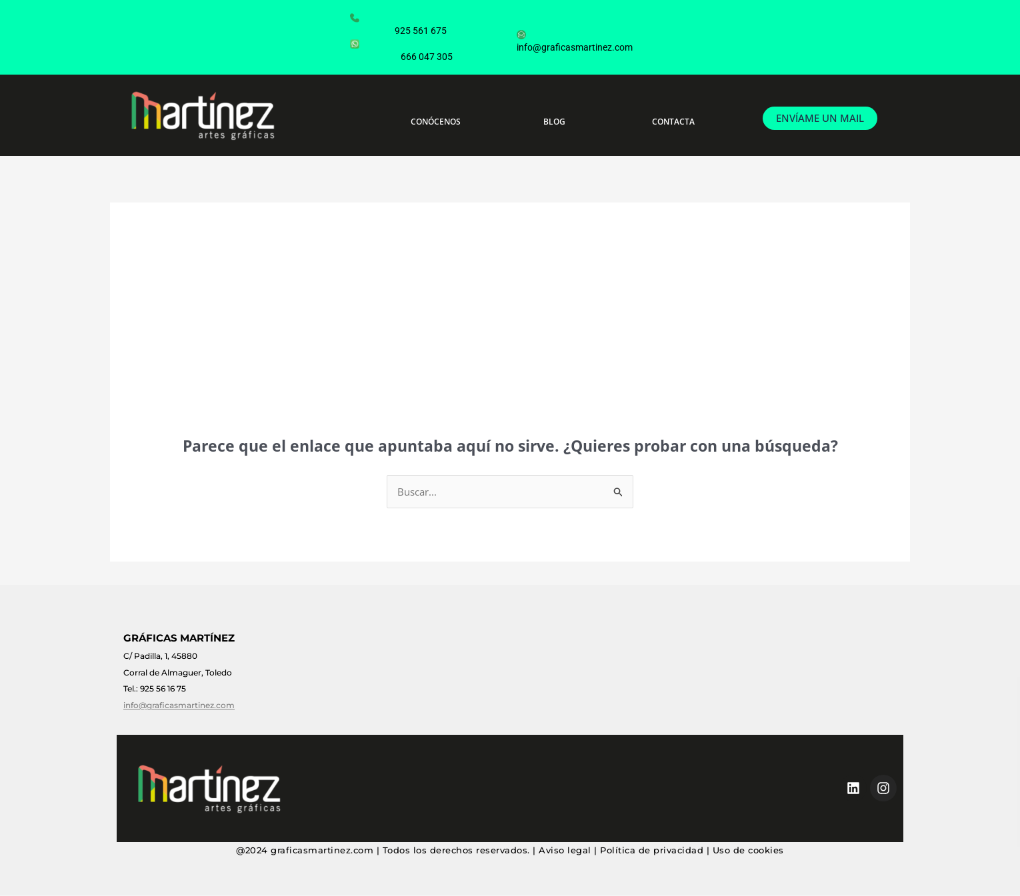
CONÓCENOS (436, 121)
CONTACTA (673, 121)
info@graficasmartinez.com (575, 34)
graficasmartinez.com (322, 850)
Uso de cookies (748, 850)
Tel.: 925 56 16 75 (154, 689)
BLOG (554, 121)
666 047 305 (404, 43)
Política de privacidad (651, 850)
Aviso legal (565, 850)
